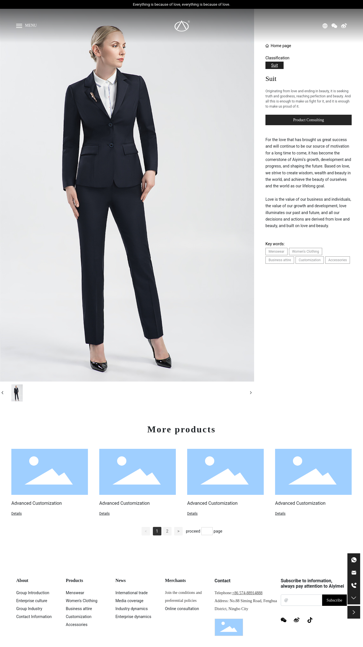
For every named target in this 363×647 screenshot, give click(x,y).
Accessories (76, 624)
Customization (78, 616)
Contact (223, 580)
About (22, 580)
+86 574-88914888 (247, 593)
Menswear (75, 593)
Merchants (175, 580)
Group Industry (29, 608)
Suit (274, 65)
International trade (131, 593)
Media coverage (129, 600)
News (120, 580)
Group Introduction (32, 593)
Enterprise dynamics (133, 616)
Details (16, 514)
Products (74, 580)
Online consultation (182, 608)
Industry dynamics (131, 608)
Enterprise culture (31, 600)
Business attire (79, 608)
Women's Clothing (81, 600)
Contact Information (34, 616)
